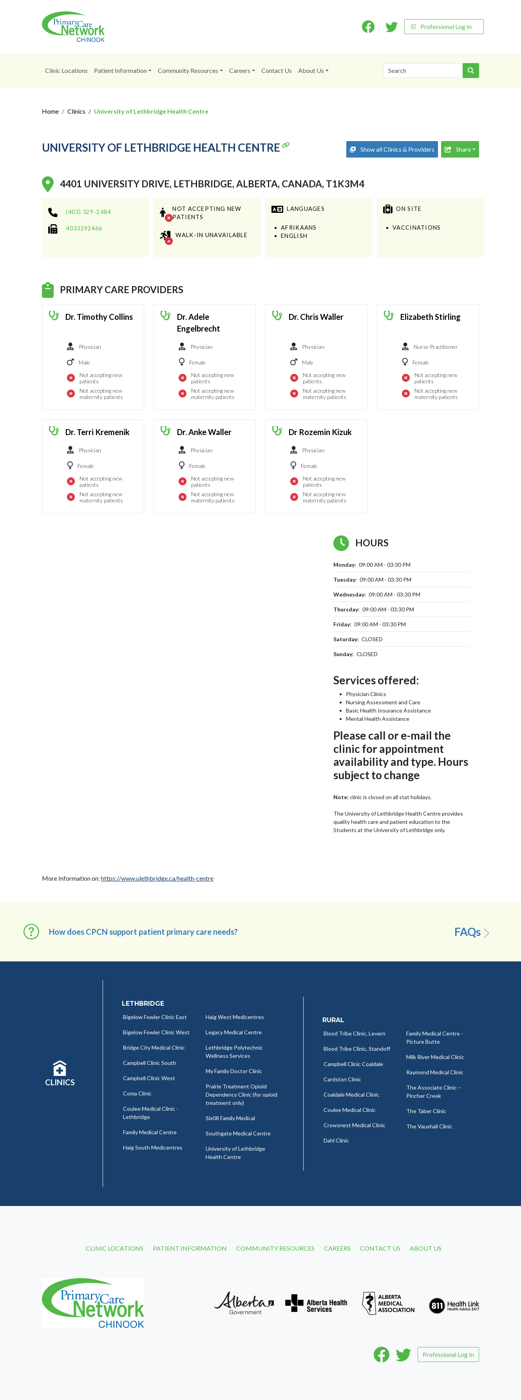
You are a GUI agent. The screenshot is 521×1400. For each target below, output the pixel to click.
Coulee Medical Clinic (350, 1109)
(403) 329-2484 (88, 212)
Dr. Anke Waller (204, 432)
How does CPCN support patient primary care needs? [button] (143, 931)
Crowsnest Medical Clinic (354, 1125)
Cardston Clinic (342, 1079)
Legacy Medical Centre (234, 1032)
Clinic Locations (66, 70)
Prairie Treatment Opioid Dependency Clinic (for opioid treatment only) (241, 1094)
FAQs (473, 932)
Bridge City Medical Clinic (154, 1047)
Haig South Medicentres (153, 1147)
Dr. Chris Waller (316, 316)
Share (458, 149)
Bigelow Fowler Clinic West (156, 1032)
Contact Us (276, 70)
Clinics (76, 111)
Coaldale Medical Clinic (351, 1094)
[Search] (423, 70)
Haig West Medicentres (235, 1017)
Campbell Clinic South (149, 1062)
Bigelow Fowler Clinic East (155, 1017)
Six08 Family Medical (230, 1118)
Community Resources (188, 70)
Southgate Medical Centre (238, 1133)
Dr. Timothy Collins (99, 316)
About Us (311, 70)
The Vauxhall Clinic (429, 1126)
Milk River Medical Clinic (435, 1057)
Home (50, 111)
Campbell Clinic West (149, 1078)
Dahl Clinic (336, 1140)
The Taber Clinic (426, 1111)
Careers (239, 70)
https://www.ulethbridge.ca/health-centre (157, 878)
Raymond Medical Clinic (434, 1072)
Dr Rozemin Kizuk (320, 432)
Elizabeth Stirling (430, 316)
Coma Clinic (137, 1093)
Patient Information (120, 70)
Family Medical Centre (150, 1132)
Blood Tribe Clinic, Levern (354, 1033)
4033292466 (84, 228)
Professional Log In (440, 26)
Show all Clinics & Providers (392, 149)
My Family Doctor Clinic (234, 1071)
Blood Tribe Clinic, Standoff (357, 1048)
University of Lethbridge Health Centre (165, 147)
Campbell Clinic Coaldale (353, 1064)
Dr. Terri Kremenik (97, 432)
